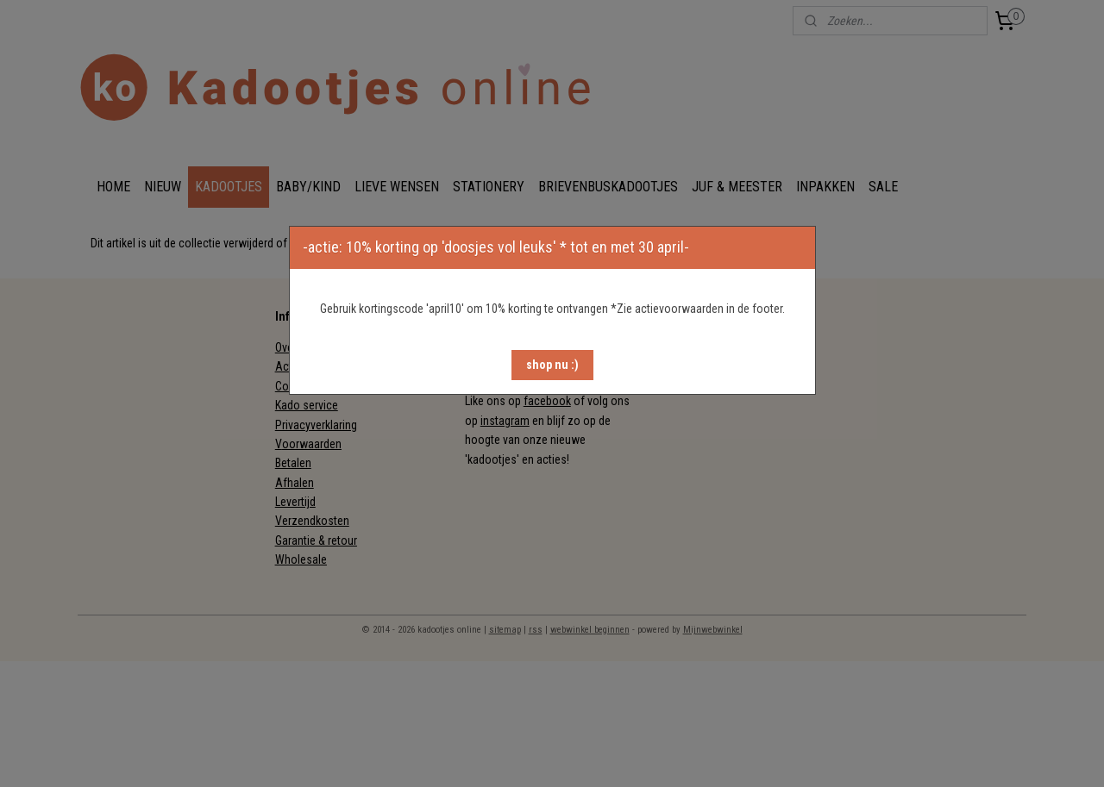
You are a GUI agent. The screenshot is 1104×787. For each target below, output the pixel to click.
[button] (552, 365)
